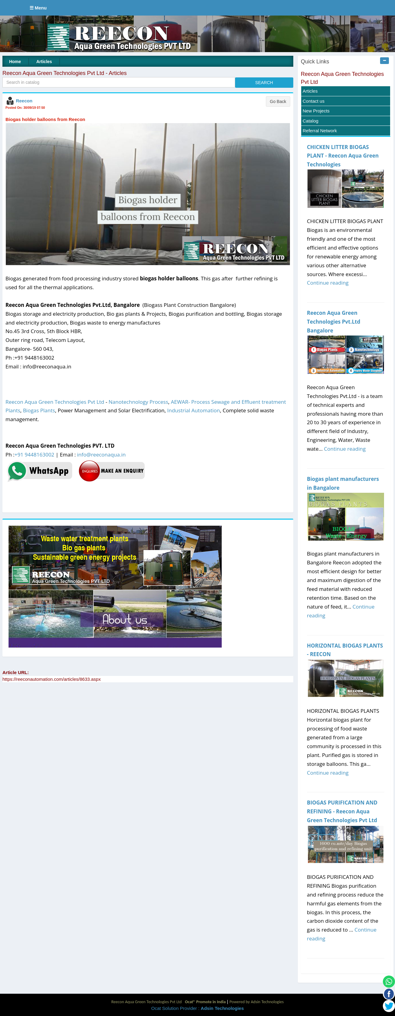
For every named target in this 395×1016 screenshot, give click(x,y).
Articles (44, 61)
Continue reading (328, 282)
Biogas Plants (39, 410)
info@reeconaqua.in (101, 454)
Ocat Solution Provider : (197, 1008)
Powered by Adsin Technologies (256, 1001)
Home (15, 61)
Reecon (24, 100)
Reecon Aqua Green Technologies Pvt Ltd (54, 401)
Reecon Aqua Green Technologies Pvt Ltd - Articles (64, 73)
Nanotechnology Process (138, 401)
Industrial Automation (193, 410)
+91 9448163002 (35, 454)
